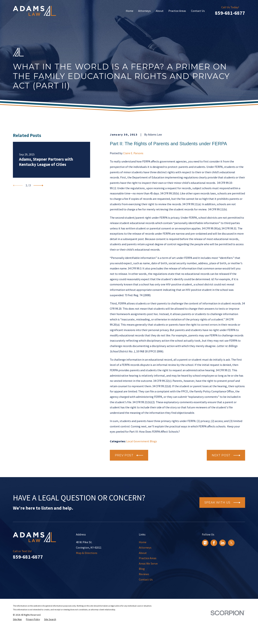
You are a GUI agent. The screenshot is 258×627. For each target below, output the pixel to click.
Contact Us (146, 579)
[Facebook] (214, 543)
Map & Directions (86, 553)
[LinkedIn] (222, 543)
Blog (142, 568)
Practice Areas (147, 558)
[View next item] (38, 185)
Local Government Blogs (141, 441)
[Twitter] (231, 543)
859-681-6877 (230, 13)
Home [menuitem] (129, 11)
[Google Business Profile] (205, 543)
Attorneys (145, 547)
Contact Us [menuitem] (198, 11)
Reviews (144, 574)
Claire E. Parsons (133, 153)
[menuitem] (17, 619)
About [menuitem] (160, 11)
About (143, 553)
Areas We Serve (148, 563)
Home (142, 542)
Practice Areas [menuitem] (177, 11)
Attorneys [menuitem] (144, 11)
